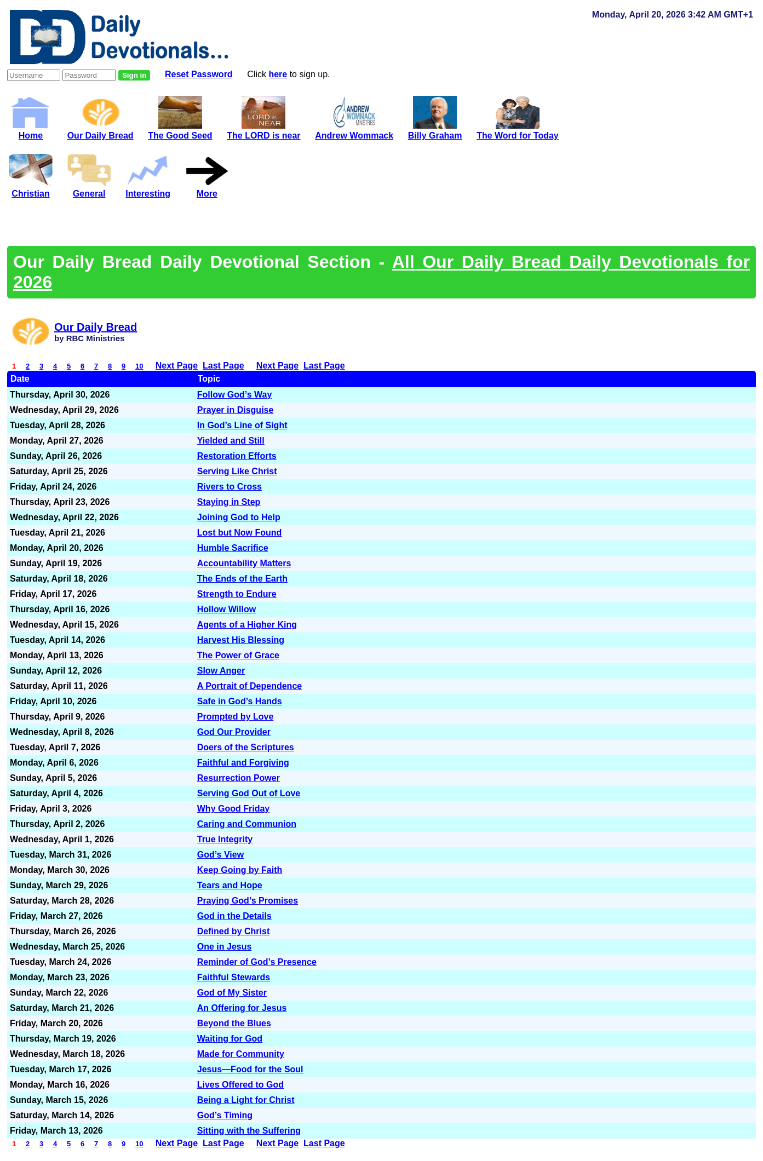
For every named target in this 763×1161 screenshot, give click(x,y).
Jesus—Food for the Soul (250, 1069)
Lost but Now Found (239, 532)
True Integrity (225, 839)
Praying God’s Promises (247, 900)
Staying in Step (229, 502)
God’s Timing (225, 1115)
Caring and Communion (246, 824)
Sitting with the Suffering (249, 1130)
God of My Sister (232, 992)
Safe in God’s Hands (239, 701)
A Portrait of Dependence (249, 686)
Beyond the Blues (234, 1023)
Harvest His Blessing (240, 640)
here (277, 74)
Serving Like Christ (237, 471)
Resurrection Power (238, 778)
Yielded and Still (231, 440)
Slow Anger (221, 670)
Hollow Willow (226, 609)
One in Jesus (224, 946)
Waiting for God (229, 1038)
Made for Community (240, 1054)
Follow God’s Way (234, 394)
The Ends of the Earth (242, 578)
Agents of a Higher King (247, 624)
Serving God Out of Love (248, 793)
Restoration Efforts (237, 456)
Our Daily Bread (100, 130)
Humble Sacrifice (232, 548)
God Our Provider (234, 732)
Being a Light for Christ (246, 1100)
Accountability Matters (244, 563)
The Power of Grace (238, 655)
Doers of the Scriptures (245, 747)
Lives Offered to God (240, 1084)
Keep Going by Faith (240, 870)
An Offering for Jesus (242, 1008)
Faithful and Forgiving (243, 762)
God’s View (220, 854)
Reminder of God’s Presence (257, 962)
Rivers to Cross (229, 486)
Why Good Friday (233, 808)
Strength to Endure (237, 594)
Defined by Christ (233, 931)
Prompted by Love (235, 716)
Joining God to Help (238, 517)
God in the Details (234, 916)
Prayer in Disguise (235, 410)
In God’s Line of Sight (242, 425)
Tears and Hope (229, 885)
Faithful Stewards (233, 977)
